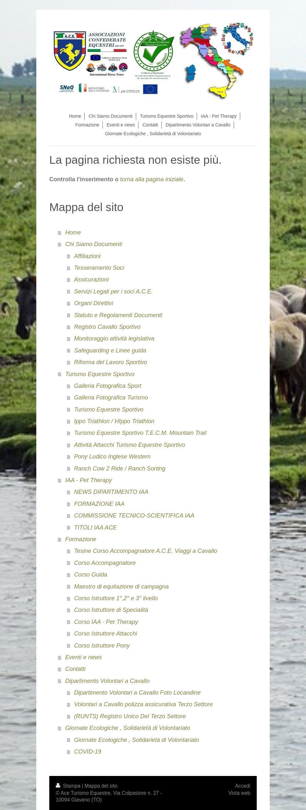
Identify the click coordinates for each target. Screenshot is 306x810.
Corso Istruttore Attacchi (105, 633)
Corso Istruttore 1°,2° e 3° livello (116, 598)
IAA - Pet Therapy (88, 480)
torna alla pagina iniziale (151, 179)
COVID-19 (87, 751)
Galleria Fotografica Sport (107, 386)
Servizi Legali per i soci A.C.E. (113, 291)
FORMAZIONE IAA (99, 504)
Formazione (80, 539)
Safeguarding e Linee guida (110, 350)
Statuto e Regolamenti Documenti (118, 315)
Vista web (239, 793)
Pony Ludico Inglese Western (112, 456)
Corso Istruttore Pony (102, 645)
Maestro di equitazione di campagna (121, 586)
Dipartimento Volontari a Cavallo (107, 681)
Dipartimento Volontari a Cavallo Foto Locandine (137, 692)
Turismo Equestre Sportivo (100, 374)
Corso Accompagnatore (104, 563)
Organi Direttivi (93, 303)
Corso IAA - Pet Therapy (106, 622)
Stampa (69, 786)
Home (73, 232)
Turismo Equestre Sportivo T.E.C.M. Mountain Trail (140, 433)
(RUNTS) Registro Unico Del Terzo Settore (130, 716)
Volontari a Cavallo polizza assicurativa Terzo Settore (143, 704)
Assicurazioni (91, 279)
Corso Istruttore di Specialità (111, 610)
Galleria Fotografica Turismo (111, 397)
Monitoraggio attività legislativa (114, 338)
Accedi (242, 786)
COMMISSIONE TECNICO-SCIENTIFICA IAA (134, 515)
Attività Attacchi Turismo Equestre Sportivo (129, 445)
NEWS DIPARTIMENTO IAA (111, 492)
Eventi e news (83, 657)
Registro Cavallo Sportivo (107, 327)
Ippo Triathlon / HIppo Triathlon (114, 421)
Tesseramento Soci (99, 268)
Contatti (75, 669)
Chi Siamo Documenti (93, 244)
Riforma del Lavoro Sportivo (110, 362)
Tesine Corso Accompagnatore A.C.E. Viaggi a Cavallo (145, 551)
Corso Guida (90, 574)
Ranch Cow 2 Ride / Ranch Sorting (119, 468)
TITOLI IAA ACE (95, 527)
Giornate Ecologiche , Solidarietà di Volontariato (127, 728)
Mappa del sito (101, 786)
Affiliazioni (87, 256)
